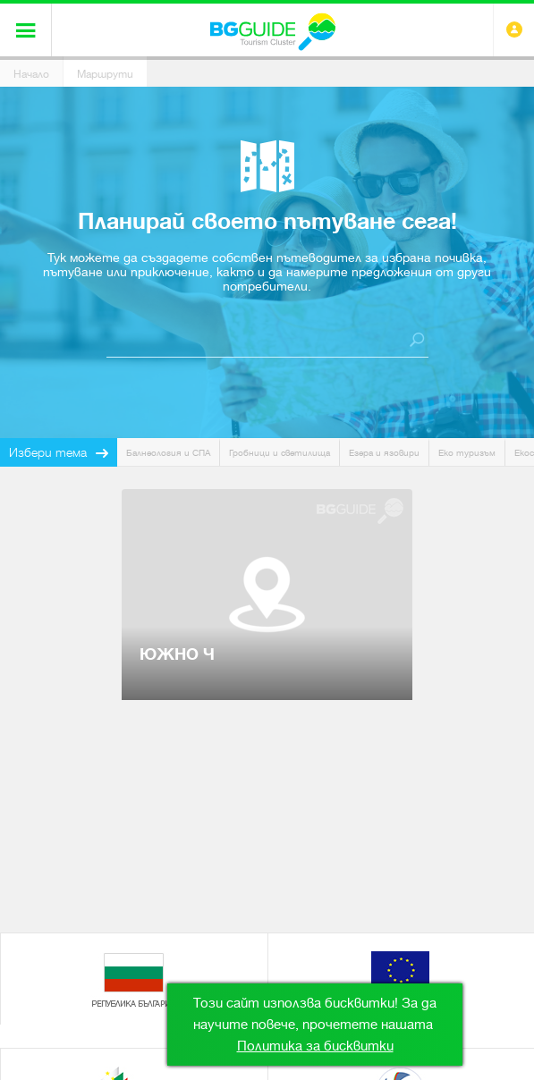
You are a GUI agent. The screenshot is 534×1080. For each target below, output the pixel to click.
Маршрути (105, 74)
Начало (31, 74)
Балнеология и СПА (168, 453)
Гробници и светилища (279, 453)
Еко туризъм (467, 453)
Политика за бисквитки (315, 1046)
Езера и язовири (384, 453)
